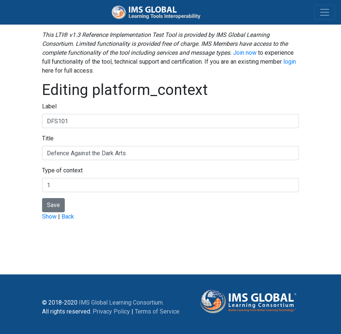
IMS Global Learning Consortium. (121, 302)
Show (49, 216)
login (289, 61)
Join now (244, 52)
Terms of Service (157, 311)
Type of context (62, 170)
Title (48, 138)
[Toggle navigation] (324, 12)
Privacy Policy (111, 311)
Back (67, 216)
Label (49, 106)
